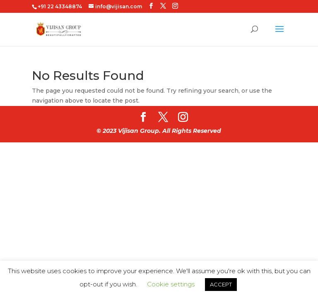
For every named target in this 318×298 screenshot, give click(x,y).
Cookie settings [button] (171, 284)
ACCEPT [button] (221, 284)
